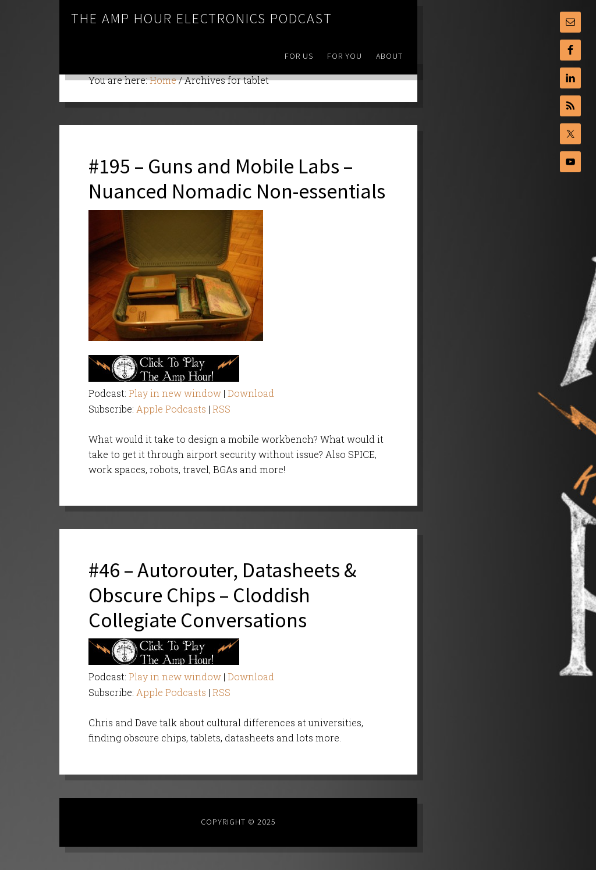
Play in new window (175, 393)
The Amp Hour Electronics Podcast (201, 18)
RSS (221, 409)
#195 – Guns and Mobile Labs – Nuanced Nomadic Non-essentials (236, 178)
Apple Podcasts (171, 409)
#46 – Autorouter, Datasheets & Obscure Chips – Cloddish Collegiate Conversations (222, 595)
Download (251, 393)
